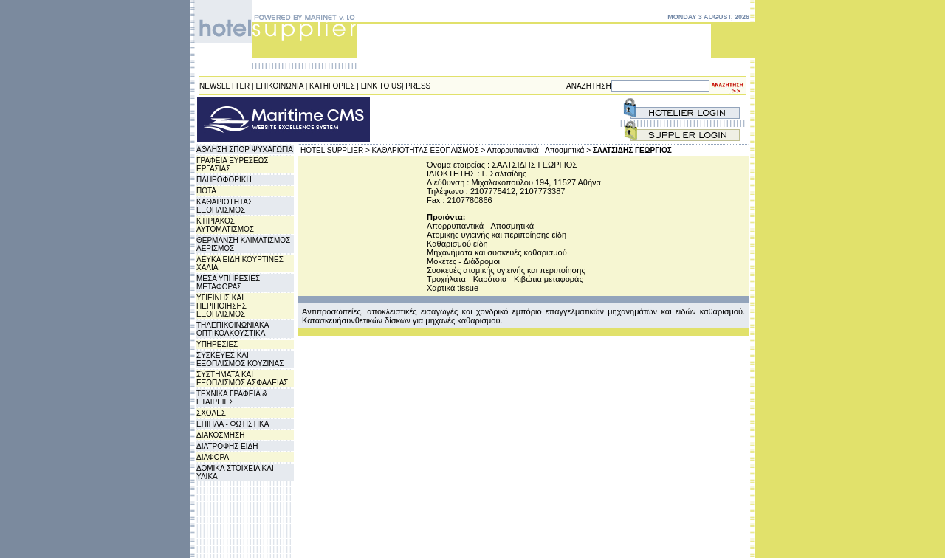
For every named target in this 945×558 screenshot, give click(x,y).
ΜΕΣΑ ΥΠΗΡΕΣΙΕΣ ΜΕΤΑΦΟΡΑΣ (228, 283)
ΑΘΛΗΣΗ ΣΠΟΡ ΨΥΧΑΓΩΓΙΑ (244, 149)
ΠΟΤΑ (206, 191)
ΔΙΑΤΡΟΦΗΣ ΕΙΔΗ (227, 446)
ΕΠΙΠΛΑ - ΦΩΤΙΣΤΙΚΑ (232, 424)
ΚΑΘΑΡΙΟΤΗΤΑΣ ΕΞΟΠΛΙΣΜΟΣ (224, 206)
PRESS (417, 86)
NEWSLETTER (224, 86)
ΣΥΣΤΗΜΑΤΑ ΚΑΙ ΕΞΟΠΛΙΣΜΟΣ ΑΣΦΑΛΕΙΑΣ (242, 379)
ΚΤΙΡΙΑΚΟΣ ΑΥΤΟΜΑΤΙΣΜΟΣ (225, 225)
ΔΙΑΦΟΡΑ (212, 457)
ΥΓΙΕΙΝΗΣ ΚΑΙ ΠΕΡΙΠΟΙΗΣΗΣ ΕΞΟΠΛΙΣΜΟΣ (221, 306)
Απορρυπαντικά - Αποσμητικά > (539, 150)
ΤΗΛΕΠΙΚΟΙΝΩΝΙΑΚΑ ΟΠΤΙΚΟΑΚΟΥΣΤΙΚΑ (232, 329)
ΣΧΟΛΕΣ (211, 413)
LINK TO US (381, 86)
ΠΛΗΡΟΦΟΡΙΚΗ (224, 180)
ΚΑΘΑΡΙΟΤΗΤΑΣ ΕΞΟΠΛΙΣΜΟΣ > (429, 150)
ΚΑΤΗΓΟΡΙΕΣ (332, 86)
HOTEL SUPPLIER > (335, 150)
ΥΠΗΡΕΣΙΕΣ (217, 344)
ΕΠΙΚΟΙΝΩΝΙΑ (279, 86)
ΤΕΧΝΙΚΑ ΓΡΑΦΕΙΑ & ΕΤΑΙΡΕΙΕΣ (231, 398)
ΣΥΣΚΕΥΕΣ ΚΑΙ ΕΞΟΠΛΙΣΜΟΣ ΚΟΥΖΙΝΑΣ (240, 359)
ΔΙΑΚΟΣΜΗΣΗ (220, 435)
